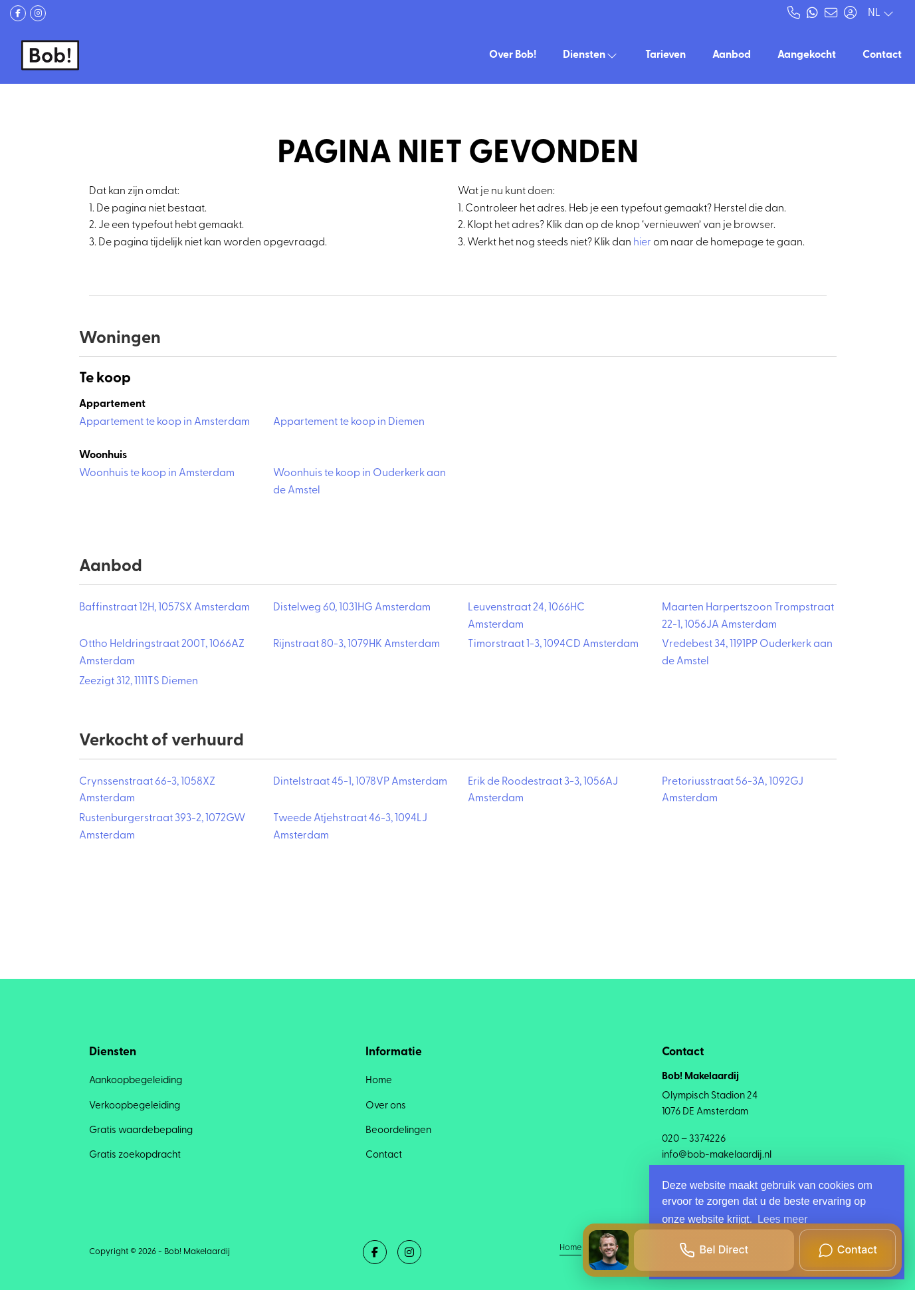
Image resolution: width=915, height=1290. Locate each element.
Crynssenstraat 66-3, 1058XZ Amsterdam (147, 791)
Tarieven (665, 55)
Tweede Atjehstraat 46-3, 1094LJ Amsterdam (350, 827)
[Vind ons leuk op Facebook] (18, 13)
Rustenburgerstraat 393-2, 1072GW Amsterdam (162, 827)
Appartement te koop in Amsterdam (164, 422)
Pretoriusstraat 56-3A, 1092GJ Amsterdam (732, 791)
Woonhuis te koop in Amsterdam (157, 473)
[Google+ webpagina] (38, 13)
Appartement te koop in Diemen (349, 422)
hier (642, 242)
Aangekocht (806, 55)
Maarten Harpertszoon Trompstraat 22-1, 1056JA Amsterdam (748, 616)
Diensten (591, 55)
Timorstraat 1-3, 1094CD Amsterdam (553, 644)
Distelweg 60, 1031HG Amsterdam (352, 607)
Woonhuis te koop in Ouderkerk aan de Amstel (359, 482)
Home (570, 1247)
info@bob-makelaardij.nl (716, 1155)
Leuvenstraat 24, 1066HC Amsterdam (526, 616)
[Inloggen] (850, 13)
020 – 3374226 (694, 1139)
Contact (882, 55)
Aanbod (731, 55)
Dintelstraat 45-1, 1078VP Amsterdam (360, 782)
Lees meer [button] (783, 1219)
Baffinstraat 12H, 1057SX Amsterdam (164, 607)
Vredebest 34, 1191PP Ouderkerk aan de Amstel (747, 653)
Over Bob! (512, 55)
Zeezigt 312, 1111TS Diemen (138, 681)
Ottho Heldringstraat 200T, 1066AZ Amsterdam (162, 653)
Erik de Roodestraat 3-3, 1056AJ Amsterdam (543, 791)
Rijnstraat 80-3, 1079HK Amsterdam (356, 644)
